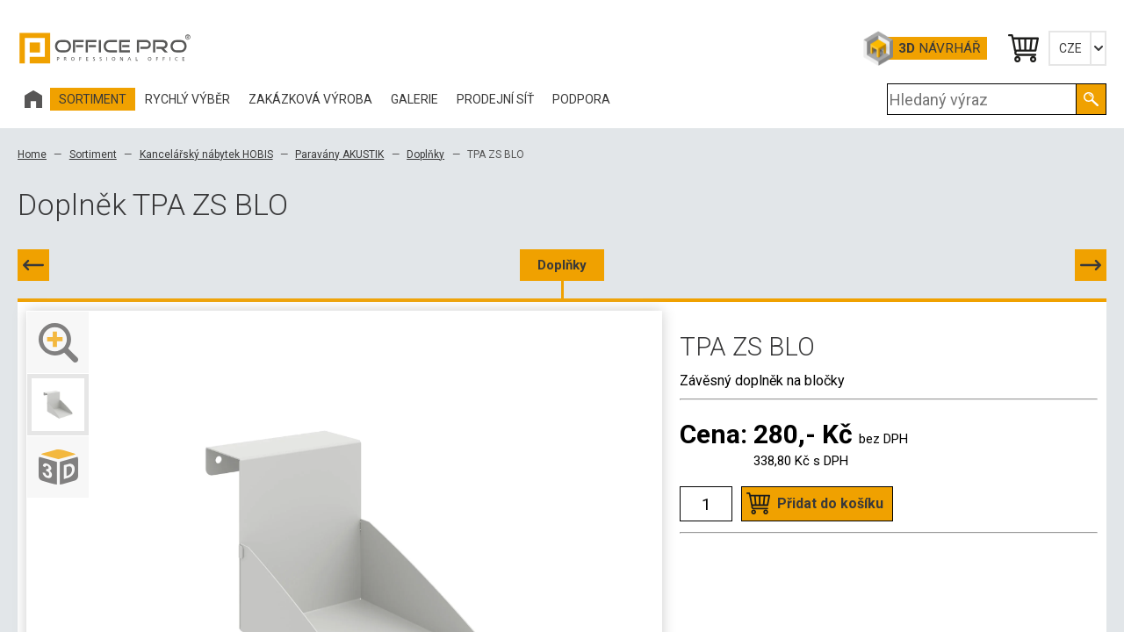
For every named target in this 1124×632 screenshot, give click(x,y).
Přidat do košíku (830, 503)
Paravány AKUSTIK (339, 154)
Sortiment (93, 154)
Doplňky (425, 154)
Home (32, 154)
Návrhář (939, 48)
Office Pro (105, 48)
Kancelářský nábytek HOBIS (206, 154)
